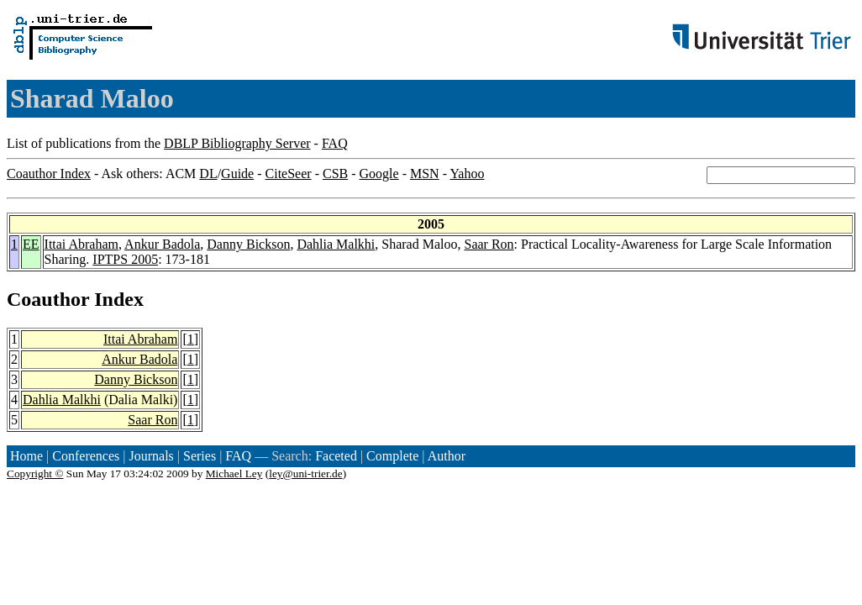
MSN (424, 173)
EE (31, 244)
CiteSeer (288, 173)
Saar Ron (488, 244)
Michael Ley (234, 473)
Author (446, 456)
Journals (151, 456)
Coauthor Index (49, 173)
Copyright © (35, 473)
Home (26, 456)
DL (208, 173)
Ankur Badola (162, 244)
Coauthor (48, 299)
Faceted (336, 456)
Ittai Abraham (81, 244)
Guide (237, 173)
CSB (335, 173)
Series (199, 456)
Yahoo (466, 173)
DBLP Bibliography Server (237, 143)
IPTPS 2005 (125, 259)
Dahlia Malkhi (336, 244)
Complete (392, 456)
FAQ (335, 143)
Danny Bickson (248, 244)
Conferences (85, 456)
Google (379, 173)
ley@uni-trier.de (305, 473)
